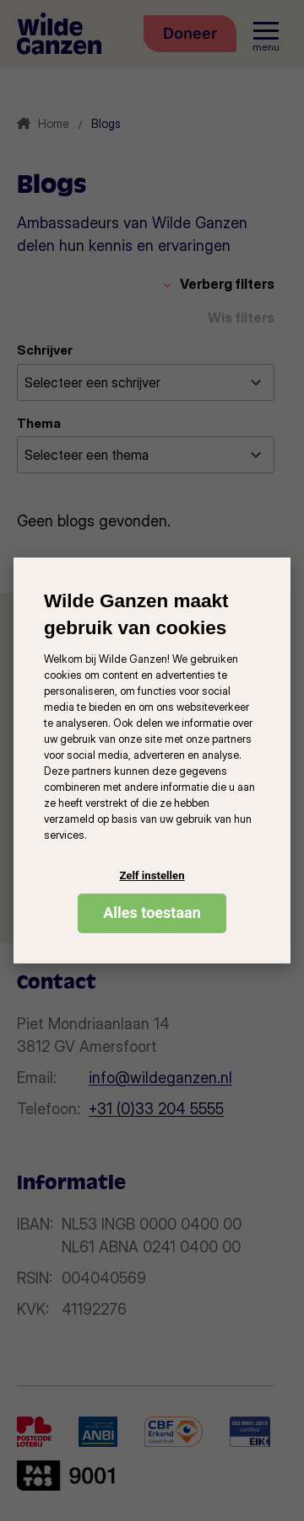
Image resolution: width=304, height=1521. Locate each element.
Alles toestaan (152, 912)
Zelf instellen (151, 875)
